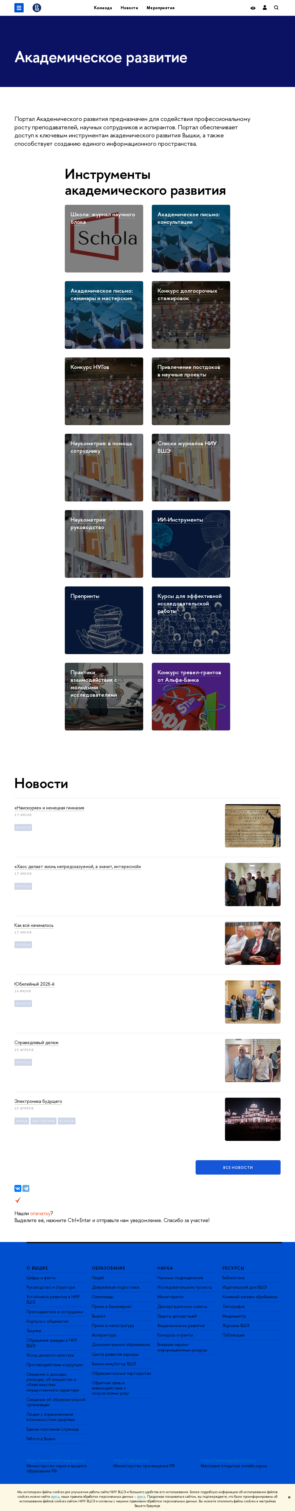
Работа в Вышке (41, 1438)
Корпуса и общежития (47, 1321)
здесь (55, 1496)
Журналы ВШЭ (235, 1325)
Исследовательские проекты (184, 1287)
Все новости (238, 1167)
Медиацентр (234, 1316)
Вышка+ (99, 1316)
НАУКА (165, 1268)
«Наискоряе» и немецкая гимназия (49, 807)
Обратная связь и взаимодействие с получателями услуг (110, 1388)
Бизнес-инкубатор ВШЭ (114, 1363)
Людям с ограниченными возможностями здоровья (51, 1416)
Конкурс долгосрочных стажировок (187, 294)
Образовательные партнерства (121, 1373)
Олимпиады (103, 1296)
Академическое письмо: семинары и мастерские (102, 294)
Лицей (98, 1277)
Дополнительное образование (121, 1344)
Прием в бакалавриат (112, 1306)
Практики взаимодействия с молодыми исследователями (94, 683)
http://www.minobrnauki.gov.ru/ (56, 1460)
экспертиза (43, 1121)
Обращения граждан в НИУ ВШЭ (52, 1342)
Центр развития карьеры (115, 1354)
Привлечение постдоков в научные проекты (189, 370)
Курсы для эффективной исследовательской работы (190, 603)
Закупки (34, 1330)
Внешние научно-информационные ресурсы (182, 1347)
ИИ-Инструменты (180, 519)
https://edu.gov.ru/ (131, 1460)
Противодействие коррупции (55, 1364)
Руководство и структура (51, 1287)
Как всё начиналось (33, 925)
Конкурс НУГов (90, 367)
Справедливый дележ (36, 1042)
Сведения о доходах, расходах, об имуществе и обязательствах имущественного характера (53, 1382)
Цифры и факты (41, 1277)
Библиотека (233, 1277)
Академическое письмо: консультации (189, 218)
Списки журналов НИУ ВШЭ (187, 447)
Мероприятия (161, 7)
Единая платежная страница (53, 1429)
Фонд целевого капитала (50, 1355)
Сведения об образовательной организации (56, 1402)
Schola (23, 827)
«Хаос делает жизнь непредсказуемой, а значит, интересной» (77, 866)
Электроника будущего (38, 1101)
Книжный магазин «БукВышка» (250, 1296)
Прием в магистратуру (113, 1325)
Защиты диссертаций (177, 1316)
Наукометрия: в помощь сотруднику (101, 447)
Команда (103, 7)
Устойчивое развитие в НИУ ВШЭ (53, 1299)
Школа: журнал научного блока (103, 218)
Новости (129, 7)
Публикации (233, 1335)
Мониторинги (170, 1296)
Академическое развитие (181, 1325)
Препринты (85, 596)
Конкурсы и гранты (175, 1335)
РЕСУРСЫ (233, 1268)
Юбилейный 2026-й (34, 984)
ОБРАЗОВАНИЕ (108, 1268)
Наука (22, 1121)
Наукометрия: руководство (89, 523)
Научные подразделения (180, 1277)
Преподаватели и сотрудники (55, 1311)
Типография (233, 1306)
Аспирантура (104, 1335)
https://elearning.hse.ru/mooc (228, 1460)
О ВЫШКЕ (37, 1268)
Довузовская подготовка (115, 1287)
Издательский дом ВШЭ (244, 1287)
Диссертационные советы (182, 1306)
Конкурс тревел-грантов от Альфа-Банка (189, 675)
